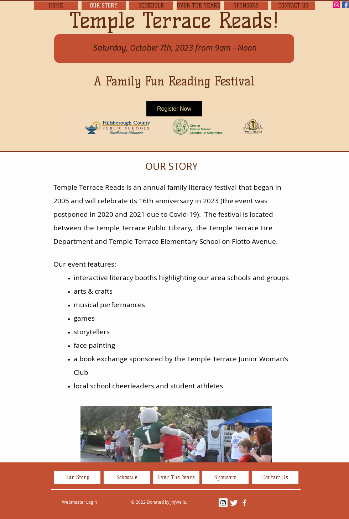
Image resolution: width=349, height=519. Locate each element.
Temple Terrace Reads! (174, 20)
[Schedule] (127, 477)
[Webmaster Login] (79, 502)
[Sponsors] (225, 477)
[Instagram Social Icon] (336, 4)
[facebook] (244, 502)
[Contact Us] (275, 477)
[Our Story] (77, 477)
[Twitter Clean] (233, 502)
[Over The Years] (176, 477)
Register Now (174, 109)
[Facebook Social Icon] (345, 4)
